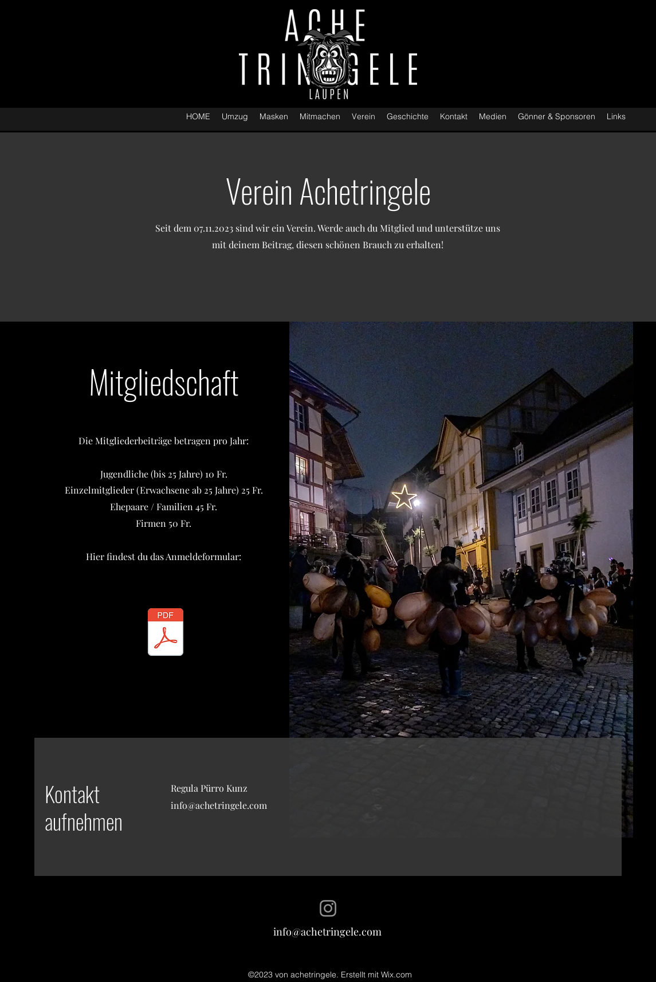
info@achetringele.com (219, 805)
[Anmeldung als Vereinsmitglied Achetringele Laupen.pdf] (165, 633)
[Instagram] (328, 908)
